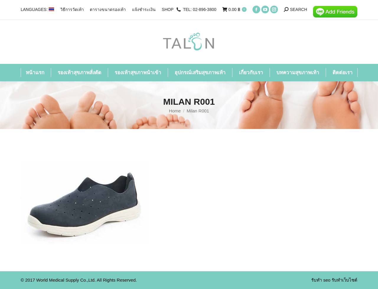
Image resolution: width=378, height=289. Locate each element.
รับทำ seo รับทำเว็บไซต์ (334, 279)
